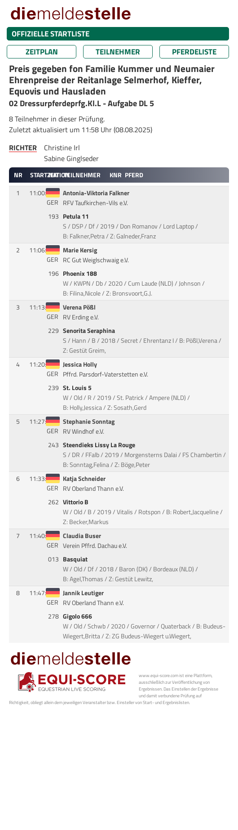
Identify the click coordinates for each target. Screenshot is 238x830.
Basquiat (76, 559)
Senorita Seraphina (89, 331)
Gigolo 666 (78, 616)
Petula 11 (76, 216)
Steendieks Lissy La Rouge (100, 445)
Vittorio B (76, 502)
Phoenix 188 (80, 273)
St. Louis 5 (78, 388)
